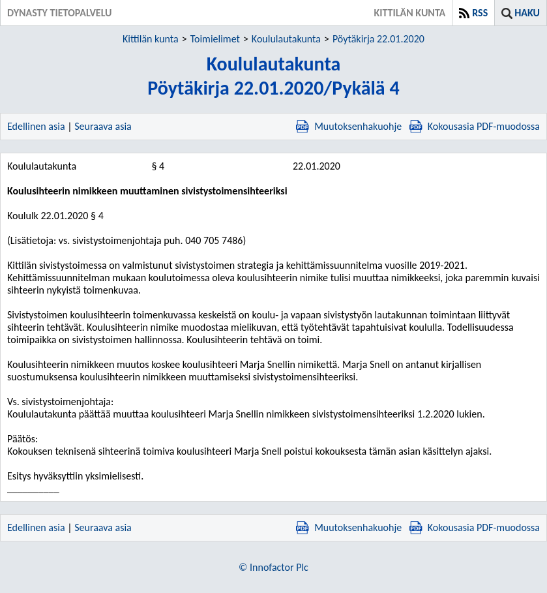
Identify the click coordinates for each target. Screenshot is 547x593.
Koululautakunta (286, 39)
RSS (480, 13)
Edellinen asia (36, 126)
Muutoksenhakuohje (349, 126)
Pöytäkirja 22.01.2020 (378, 39)
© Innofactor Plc (273, 567)
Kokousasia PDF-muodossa (474, 126)
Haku (527, 13)
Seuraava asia (103, 126)
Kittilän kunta (151, 39)
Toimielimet (215, 39)
